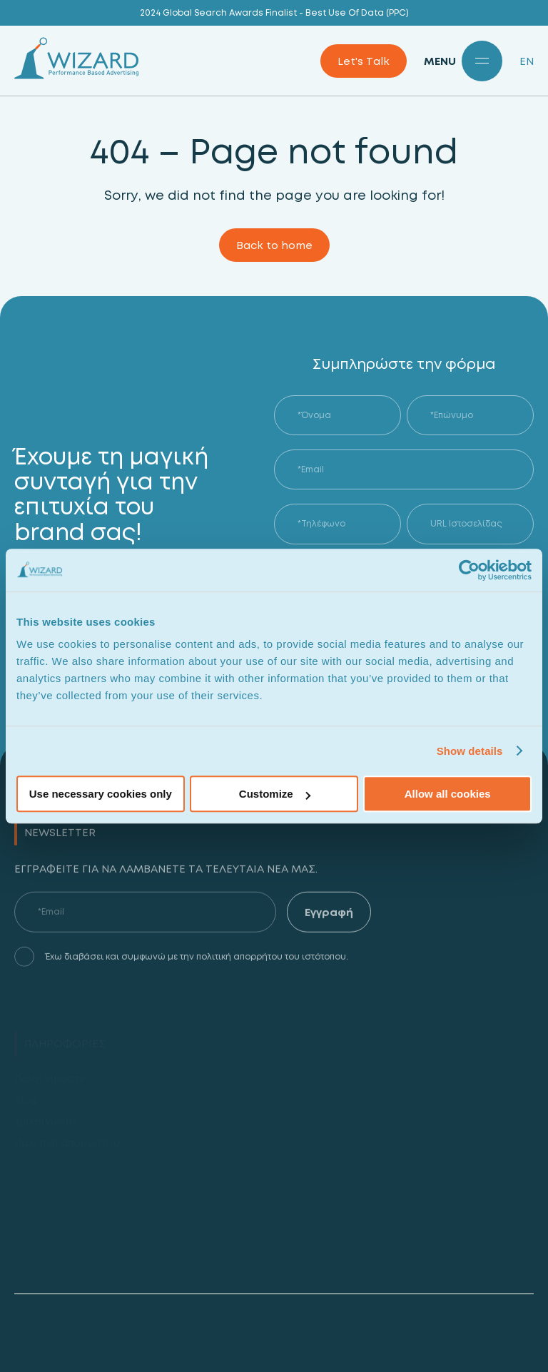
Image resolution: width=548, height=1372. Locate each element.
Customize (274, 794)
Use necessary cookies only (100, 794)
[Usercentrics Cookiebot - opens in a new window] (469, 570)
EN (526, 61)
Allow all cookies (448, 794)
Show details (470, 751)
